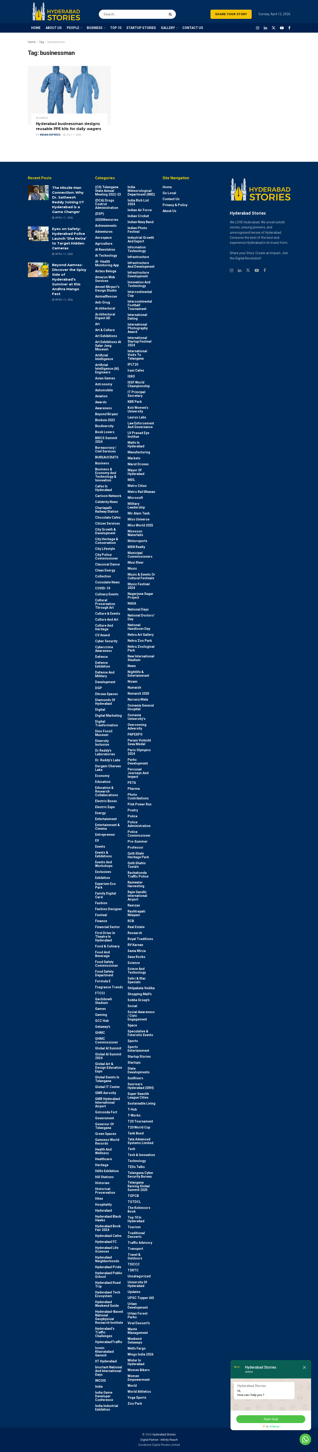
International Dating (137, 316)
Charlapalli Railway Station (106, 509)
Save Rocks (136, 957)
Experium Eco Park (105, 885)
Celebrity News (106, 502)
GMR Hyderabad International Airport (107, 1102)
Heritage (101, 1165)
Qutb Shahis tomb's (137, 865)
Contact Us (171, 199)
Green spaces (105, 1134)
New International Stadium (141, 658)
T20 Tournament (140, 1121)
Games (100, 1009)
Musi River (136, 562)
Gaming (101, 1015)
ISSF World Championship (139, 384)
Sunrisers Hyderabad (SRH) (141, 1086)
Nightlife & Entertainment (138, 673)
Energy (100, 813)
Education (103, 782)
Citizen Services (107, 523)
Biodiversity (104, 426)
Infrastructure (138, 257)
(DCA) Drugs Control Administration (106, 204)
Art (97, 324)
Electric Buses (106, 801)
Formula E (103, 981)
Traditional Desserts (136, 1235)
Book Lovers (104, 432)
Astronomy (103, 384)
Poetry (133, 810)
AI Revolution (105, 249)
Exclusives (103, 872)
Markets (134, 458)
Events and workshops (104, 864)
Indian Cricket (138, 216)
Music (132, 568)
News (132, 666)
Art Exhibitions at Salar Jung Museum (108, 345)
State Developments (139, 1070)
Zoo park (135, 1403)
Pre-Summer (138, 841)
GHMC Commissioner (106, 1040)
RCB (131, 921)
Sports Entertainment (138, 1048)
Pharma (134, 788)
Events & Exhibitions (103, 854)
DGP (98, 688)
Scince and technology (137, 970)
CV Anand (102, 635)
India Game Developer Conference (104, 1396)
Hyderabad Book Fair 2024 (108, 1228)
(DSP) (99, 214)
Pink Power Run (140, 804)
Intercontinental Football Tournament (140, 305)
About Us (169, 211)
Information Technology (137, 249)
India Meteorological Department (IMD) (141, 190)
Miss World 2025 (140, 525)
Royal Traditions (140, 939)
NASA (132, 603)
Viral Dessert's (139, 1323)
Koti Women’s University (138, 409)
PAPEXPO (135, 734)
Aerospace (103, 237)
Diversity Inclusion (102, 742)
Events (100, 846)
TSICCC (134, 1264)
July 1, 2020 (72, 134)
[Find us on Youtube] (282, 28)
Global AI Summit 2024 (108, 1056)
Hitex (99, 1198)
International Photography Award (138, 328)
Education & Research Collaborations (106, 791)
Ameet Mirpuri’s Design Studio (107, 288)
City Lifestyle (105, 549)
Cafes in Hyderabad (103, 488)
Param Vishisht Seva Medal (139, 742)
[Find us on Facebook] (289, 28)
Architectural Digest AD (105, 316)
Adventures (104, 231)
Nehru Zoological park (141, 648)
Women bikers (139, 1370)
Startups (134, 1062)
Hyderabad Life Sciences (106, 1249)
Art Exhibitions (106, 336)
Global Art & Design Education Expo (108, 1067)
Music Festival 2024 (139, 586)
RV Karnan (135, 945)
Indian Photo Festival (137, 229)
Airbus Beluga (105, 271)
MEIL (131, 480)
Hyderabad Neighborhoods (107, 1259)
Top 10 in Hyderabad (136, 1219)
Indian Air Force (140, 210)
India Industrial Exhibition (106, 1407)
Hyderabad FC (106, 1242)
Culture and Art (106, 619)
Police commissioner (139, 833)
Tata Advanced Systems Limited (140, 1141)
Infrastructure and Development (141, 264)
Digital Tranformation (106, 723)
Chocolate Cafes (108, 517)
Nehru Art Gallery (141, 634)
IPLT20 (133, 364)
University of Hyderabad (137, 1284)
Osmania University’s (137, 717)
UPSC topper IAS (141, 1298)
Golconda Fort (106, 1112)
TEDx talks (136, 1167)
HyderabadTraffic (108, 1342)
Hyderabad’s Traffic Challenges (104, 1332)
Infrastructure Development (138, 274)
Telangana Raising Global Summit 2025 (139, 1186)
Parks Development (138, 761)
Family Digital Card (105, 895)
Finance (101, 921)
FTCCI (100, 993)
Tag (41, 42)
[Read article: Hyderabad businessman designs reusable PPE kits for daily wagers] (69, 95)
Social (132, 1006)
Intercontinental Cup (140, 293)
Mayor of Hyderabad (136, 472)
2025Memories (106, 220)
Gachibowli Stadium (103, 1001)
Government (104, 1118)
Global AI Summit (108, 1048)
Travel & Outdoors (135, 1256)
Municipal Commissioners (140, 554)
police (132, 816)
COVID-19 (102, 588)
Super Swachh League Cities (138, 1095)
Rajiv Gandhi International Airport (137, 895)
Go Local (169, 193)
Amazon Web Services (105, 279)
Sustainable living (141, 1103)
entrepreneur (105, 834)
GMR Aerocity (105, 1093)
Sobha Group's (139, 1000)
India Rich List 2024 (138, 202)
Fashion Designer (108, 909)
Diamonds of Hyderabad (105, 701)
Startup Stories (139, 1056)
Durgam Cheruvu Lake (108, 768)
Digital (100, 709)
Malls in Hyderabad (136, 444)
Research (135, 933)
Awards (101, 402)
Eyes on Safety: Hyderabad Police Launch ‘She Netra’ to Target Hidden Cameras (69, 238)
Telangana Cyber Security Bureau (140, 1174)
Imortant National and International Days (108, 1370)
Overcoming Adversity (137, 726)
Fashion (101, 903)
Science (134, 963)
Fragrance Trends (109, 987)
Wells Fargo (137, 1348)
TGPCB (133, 1196)
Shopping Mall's (140, 994)
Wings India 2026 (140, 1354)
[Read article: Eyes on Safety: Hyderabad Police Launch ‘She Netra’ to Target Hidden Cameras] (38, 233)
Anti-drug (102, 302)
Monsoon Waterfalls (135, 533)
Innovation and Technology (139, 284)
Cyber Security (106, 641)
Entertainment (106, 819)
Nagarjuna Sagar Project (140, 595)
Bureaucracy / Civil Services (105, 449)
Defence (101, 657)
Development (105, 682)
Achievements (106, 225)
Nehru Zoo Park (140, 640)
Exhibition (102, 878)
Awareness (103, 408)
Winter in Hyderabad (136, 1362)
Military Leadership (136, 505)
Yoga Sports (137, 1397)
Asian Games (105, 378)
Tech (131, 1149)
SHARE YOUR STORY (231, 14)
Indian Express (50, 134)
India (99, 1386)
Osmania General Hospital (141, 707)
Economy (102, 776)
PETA (132, 782)
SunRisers (135, 1078)
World (132, 1385)
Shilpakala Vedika (141, 988)
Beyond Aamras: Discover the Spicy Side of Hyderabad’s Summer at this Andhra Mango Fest (69, 279)
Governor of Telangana (104, 1126)
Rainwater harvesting (136, 884)
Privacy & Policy (175, 205)
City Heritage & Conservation (106, 541)
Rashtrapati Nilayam (136, 913)
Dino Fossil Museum (103, 733)
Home (31, 42)
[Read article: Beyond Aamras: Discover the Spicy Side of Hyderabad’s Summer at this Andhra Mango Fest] (38, 269)
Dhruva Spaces (106, 694)
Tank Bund (136, 1133)
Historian (102, 1183)
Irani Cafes (136, 370)
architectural (105, 308)
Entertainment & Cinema (107, 826)
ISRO (131, 376)
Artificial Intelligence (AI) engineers (107, 368)
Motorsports (137, 541)
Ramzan (134, 905)
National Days (138, 609)
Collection (103, 576)
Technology (137, 1161)
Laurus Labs (137, 417)
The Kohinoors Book (139, 1209)
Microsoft (135, 498)
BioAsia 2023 (105, 420)
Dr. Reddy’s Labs (107, 760)
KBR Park (135, 401)
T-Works (134, 1115)
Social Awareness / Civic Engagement (141, 1015)
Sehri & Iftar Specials (137, 980)
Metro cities (137, 486)
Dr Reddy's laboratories (105, 752)
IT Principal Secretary (136, 394)
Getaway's (102, 1027)
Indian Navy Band (141, 222)
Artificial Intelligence (104, 357)
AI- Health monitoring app (107, 263)
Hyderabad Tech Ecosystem (107, 1294)
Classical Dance (107, 564)
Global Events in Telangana (107, 1079)
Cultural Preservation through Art (105, 603)
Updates (134, 1292)
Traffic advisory (140, 1243)
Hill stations (104, 1177)
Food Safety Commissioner (106, 963)
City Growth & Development (105, 531)
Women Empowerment (139, 1377)
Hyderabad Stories (164, 1434)
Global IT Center (107, 1087)
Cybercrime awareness (104, 649)
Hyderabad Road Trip (108, 1284)
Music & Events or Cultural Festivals (141, 576)
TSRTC (133, 1270)
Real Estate (136, 927)
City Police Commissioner (106, 556)
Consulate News (107, 582)
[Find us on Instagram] (257, 28)
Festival (101, 915)
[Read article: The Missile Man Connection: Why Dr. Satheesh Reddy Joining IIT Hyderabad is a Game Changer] (38, 192)
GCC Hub (102, 1021)
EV (97, 840)
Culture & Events (107, 613)
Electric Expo (105, 807)
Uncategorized (139, 1276)
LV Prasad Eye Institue (138, 434)
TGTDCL (134, 1202)
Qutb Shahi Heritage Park (138, 855)
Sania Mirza (137, 951)
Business (42, 118)
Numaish (134, 687)
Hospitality (103, 1204)
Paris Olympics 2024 (139, 752)
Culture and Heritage (104, 627)
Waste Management (138, 1331)
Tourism (134, 1227)
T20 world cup (139, 1127)
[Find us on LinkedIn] (265, 28)
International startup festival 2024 (140, 341)
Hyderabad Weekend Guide (107, 1303)
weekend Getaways (135, 1340)
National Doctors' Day (141, 617)
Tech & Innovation (141, 1155)
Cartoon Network (108, 496)
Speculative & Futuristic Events (140, 1033)
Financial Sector (107, 927)
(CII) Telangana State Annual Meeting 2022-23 (108, 190)
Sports (133, 1041)
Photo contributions (138, 796)
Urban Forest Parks (138, 1315)
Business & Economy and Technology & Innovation (105, 474)
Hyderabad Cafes (108, 1236)
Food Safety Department (104, 973)
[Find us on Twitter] (273, 28)
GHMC (100, 1032)
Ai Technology (106, 255)
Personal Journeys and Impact (138, 773)
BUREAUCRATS (106, 457)
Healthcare (103, 1159)
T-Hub (132, 1109)
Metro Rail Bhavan (141, 492)
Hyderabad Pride (108, 1267)
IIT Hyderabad (106, 1361)
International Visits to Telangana (137, 354)
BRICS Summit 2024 (106, 439)
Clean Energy (105, 570)
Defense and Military (104, 674)
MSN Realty (136, 547)
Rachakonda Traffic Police (138, 874)
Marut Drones (138, 464)
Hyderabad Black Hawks (108, 1218)
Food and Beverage (102, 954)
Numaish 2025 (138, 693)
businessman (56, 42)
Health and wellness (103, 1151)
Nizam (132, 681)
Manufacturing (139, 452)
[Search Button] (171, 11)
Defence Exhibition (102, 664)
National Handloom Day (139, 627)
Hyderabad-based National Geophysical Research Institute (109, 1317)
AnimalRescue (106, 296)
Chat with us (292, 1439)
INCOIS (100, 1380)
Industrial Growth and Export (141, 239)
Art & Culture (105, 330)
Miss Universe (138, 519)
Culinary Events (107, 594)
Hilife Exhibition (107, 1171)
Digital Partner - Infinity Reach (159, 1439)
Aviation (101, 396)
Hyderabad (103, 1210)
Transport (135, 1248)
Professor (135, 847)
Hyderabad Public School (108, 1275)
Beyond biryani (106, 414)
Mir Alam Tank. (139, 513)
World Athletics (139, 1391)
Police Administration (139, 824)
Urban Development (138, 1305)
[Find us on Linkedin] (239, 270)
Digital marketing (108, 715)
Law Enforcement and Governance (141, 425)
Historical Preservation (105, 1190)
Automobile (104, 390)
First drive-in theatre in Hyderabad (105, 936)
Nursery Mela (138, 699)
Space (132, 1025)
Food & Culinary (107, 946)
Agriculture (103, 243)
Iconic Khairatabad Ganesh (104, 1351)
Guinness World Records (107, 1141)
